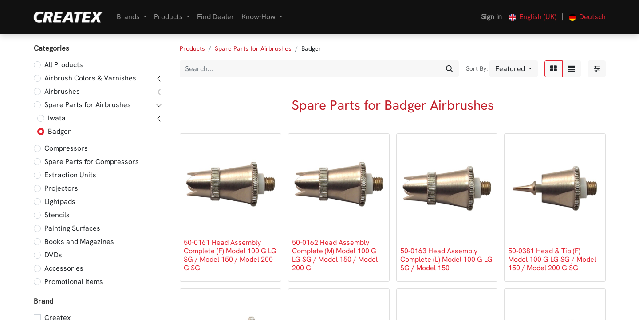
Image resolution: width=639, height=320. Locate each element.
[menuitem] (215, 17)
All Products (63, 64)
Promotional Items (73, 281)
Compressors (66, 148)
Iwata (57, 118)
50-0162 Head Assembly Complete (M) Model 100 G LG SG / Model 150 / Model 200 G (335, 255)
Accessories (63, 268)
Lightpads (59, 201)
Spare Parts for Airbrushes (87, 104)
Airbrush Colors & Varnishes (90, 78)
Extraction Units (70, 175)
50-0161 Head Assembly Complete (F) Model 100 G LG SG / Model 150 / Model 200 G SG (230, 255)
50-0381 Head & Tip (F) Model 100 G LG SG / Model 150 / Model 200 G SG (552, 259)
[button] (513, 68)
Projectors (61, 188)
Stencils (57, 215)
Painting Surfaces (72, 228)
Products (192, 48)
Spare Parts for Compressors (91, 161)
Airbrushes (62, 91)
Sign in (491, 16)
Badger (59, 131)
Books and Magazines (79, 241)
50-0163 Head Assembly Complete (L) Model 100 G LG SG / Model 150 (446, 259)
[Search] (449, 68)
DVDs (53, 255)
